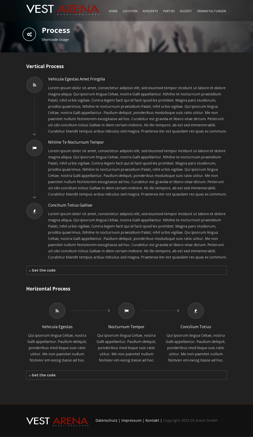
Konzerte (150, 11)
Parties (169, 11)
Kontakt (152, 420)
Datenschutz (106, 420)
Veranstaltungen (211, 11)
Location (130, 11)
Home (113, 11)
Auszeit (186, 11)
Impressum (131, 420)
